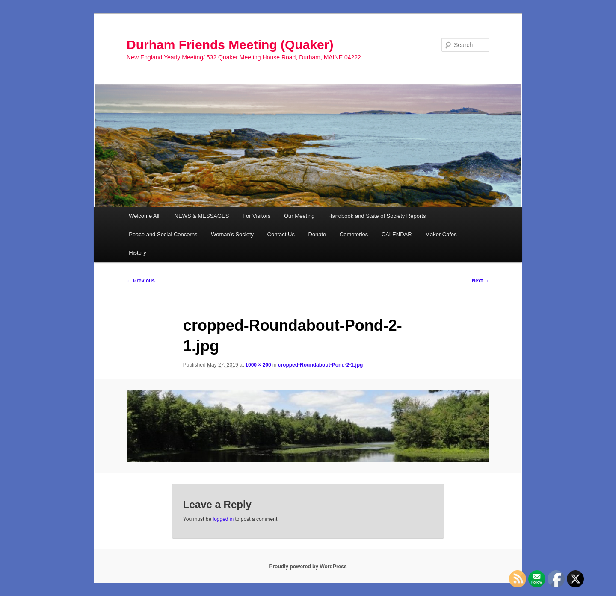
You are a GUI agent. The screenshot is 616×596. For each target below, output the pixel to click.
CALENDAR (397, 234)
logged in (223, 519)
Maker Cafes (441, 234)
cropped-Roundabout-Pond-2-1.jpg (320, 365)
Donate (317, 234)
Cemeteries (354, 234)
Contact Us (281, 234)
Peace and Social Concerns (163, 234)
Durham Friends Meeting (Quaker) (230, 45)
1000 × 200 (258, 365)
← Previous (141, 281)
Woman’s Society (232, 234)
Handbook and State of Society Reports (377, 216)
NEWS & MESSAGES (202, 216)
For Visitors (257, 216)
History (137, 253)
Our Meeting (299, 216)
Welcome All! (145, 216)
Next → (480, 281)
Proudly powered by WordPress (307, 567)
